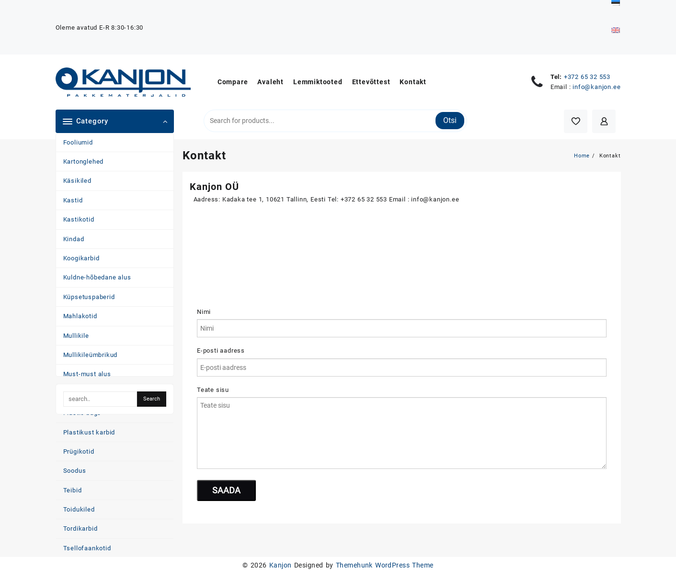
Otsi (450, 120)
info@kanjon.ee (596, 86)
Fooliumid (78, 142)
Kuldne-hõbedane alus (97, 277)
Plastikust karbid (89, 432)
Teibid (72, 490)
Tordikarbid (80, 528)
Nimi (204, 311)
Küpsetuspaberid (89, 297)
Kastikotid (78, 219)
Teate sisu (213, 389)
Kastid (73, 200)
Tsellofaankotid (87, 548)
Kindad (73, 239)
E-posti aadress (221, 350)
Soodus (74, 470)
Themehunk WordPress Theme (385, 565)
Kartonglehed (83, 161)
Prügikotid (78, 451)
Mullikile (76, 335)
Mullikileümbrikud (90, 354)
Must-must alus (87, 374)
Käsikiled (77, 180)
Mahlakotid (80, 316)
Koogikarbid (81, 258)
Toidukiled (79, 509)
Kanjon (280, 565)
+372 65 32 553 (587, 76)
